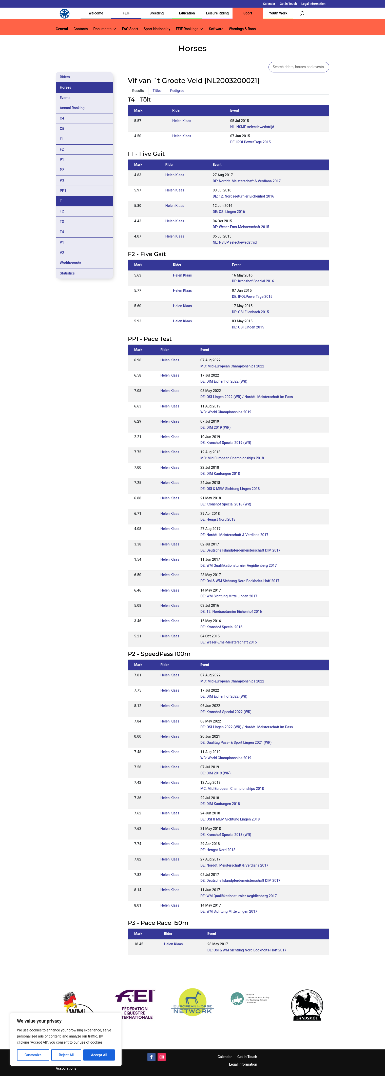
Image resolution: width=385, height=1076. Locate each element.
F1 (62, 139)
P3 (62, 180)
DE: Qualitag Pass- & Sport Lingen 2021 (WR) (236, 742)
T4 (62, 232)
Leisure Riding (217, 13)
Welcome (95, 13)
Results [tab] (138, 91)
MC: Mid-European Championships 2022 (232, 366)
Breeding (156, 13)
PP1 (63, 191)
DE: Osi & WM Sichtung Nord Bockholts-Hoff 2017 (239, 581)
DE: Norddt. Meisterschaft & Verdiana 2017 (247, 181)
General (62, 29)
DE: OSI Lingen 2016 (229, 212)
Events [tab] (65, 98)
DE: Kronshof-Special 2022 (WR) (226, 712)
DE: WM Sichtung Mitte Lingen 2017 (228, 596)
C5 (62, 129)
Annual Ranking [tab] (72, 108)
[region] (66, 1039)
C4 (62, 118)
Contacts (80, 29)
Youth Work (278, 13)
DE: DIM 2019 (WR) (215, 427)
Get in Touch (288, 4)
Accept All (99, 1055)
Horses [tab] (65, 87)
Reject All (66, 1055)
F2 (62, 149)
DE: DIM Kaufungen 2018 (220, 474)
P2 (62, 170)
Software (216, 29)
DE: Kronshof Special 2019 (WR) (225, 443)
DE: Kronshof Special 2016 (253, 281)
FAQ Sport (130, 29)
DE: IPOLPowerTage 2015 (250, 142)
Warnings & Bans (242, 29)
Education (187, 13)
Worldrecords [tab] (70, 263)
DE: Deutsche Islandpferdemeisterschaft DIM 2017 (240, 550)
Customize (33, 1055)
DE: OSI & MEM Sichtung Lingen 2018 (230, 489)
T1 (62, 201)
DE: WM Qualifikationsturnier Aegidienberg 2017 (238, 565)
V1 (62, 242)
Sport (247, 13)
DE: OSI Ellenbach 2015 (250, 312)
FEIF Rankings (187, 29)
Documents (102, 29)
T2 (62, 211)
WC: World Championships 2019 (225, 412)
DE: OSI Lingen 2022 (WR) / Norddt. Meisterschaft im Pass (246, 397)
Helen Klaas (181, 121)
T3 (62, 222)
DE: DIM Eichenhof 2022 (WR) (223, 381)
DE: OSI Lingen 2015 (248, 327)
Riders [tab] (65, 77)
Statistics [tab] (67, 273)
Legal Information (313, 4)
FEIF (126, 13)
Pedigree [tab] (177, 91)
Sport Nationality (157, 29)
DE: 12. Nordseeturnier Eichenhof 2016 (243, 196)
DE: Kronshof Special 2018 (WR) (225, 504)
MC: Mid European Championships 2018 (232, 458)
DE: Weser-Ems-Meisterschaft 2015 (241, 227)
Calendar (269, 4)
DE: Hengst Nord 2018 (218, 519)
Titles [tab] (157, 91)
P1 (62, 160)
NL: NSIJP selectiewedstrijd (252, 127)
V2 (62, 253)
